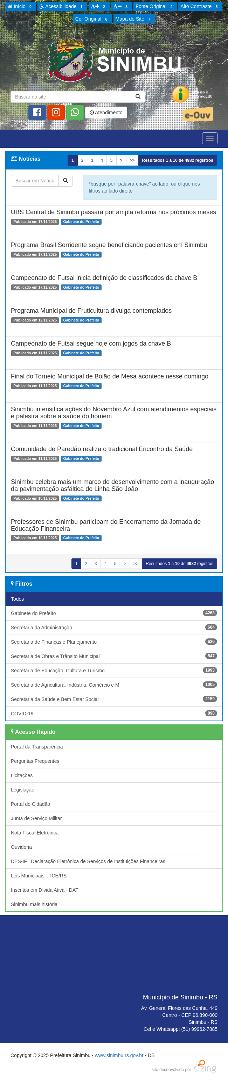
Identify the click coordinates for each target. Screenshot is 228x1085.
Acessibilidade (62, 6)
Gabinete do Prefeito (114, 613)
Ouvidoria (21, 847)
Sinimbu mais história (34, 904)
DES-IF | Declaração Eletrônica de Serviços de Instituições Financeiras (88, 861)
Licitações (22, 775)
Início (21, 6)
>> (132, 160)
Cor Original (92, 19)
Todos (17, 599)
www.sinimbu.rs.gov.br (119, 1055)
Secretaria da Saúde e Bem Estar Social (114, 699)
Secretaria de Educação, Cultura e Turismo (114, 670)
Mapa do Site (134, 19)
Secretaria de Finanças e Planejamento (114, 641)
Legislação (22, 790)
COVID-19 (114, 713)
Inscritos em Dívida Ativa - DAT (44, 890)
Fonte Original (155, 6)
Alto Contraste (200, 6)
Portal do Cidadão (30, 804)
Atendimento (106, 112)
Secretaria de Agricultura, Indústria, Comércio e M (114, 684)
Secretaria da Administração (114, 627)
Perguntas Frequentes (35, 761)
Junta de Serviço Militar (36, 818)
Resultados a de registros (177, 160)
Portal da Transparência (37, 747)
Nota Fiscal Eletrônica (34, 833)
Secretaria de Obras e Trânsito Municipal (114, 656)
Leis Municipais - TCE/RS (39, 875)
